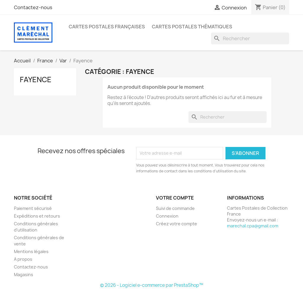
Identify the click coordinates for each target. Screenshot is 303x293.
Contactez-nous (33, 7)
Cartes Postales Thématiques (192, 26)
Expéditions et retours (37, 216)
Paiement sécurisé (33, 208)
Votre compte (175, 198)
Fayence (35, 80)
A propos (23, 259)
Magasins (23, 274)
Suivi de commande (175, 208)
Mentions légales (31, 251)
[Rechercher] (250, 38)
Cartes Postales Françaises (107, 26)
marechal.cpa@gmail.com (252, 226)
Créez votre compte (176, 223)
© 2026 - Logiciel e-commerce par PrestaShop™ (151, 285)
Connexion (167, 216)
